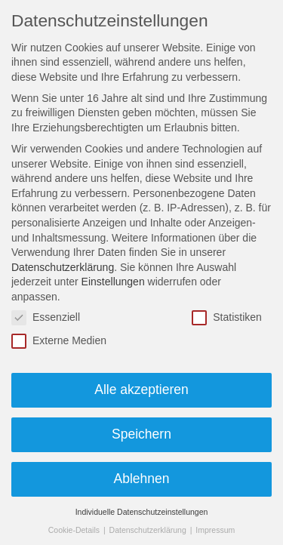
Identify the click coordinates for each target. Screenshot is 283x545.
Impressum (215, 529)
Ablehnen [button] (142, 478)
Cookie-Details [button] (75, 529)
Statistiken (227, 317)
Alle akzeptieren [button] (141, 389)
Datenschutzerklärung (62, 267)
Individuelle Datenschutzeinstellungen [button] (141, 511)
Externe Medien (58, 341)
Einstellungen (113, 282)
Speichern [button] (141, 434)
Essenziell (45, 317)
